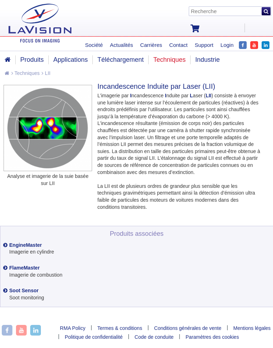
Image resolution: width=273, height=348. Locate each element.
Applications (70, 59)
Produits (32, 59)
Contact (178, 45)
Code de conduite (154, 337)
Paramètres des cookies (212, 337)
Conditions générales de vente (187, 328)
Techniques (25, 73)
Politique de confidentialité (94, 337)
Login (227, 45)
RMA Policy (73, 328)
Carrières (151, 45)
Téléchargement (120, 59)
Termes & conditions (119, 328)
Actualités (121, 45)
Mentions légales (252, 328)
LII (46, 73)
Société (94, 45)
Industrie (207, 59)
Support (204, 45)
